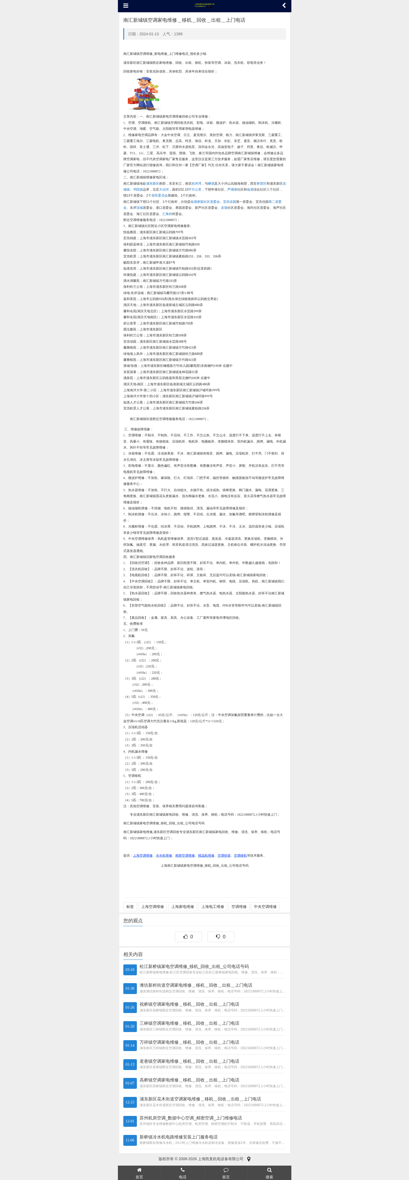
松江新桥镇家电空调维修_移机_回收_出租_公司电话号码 (194, 966)
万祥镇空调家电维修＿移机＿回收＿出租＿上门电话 (189, 1042)
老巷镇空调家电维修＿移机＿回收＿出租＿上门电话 (189, 1061)
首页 (139, 1172)
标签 (130, 906)
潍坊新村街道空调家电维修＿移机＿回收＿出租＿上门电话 (196, 985)
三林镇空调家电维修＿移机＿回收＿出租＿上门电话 (189, 1023)
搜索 (269, 1172)
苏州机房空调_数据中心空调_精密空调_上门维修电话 (191, 1118)
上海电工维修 (212, 906)
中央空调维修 (265, 906)
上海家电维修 (182, 906)
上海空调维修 (152, 906)
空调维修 (239, 906)
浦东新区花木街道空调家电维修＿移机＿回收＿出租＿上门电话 (200, 1099)
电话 (182, 1172)
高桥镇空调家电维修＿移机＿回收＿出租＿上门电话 (189, 1080)
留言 (226, 1172)
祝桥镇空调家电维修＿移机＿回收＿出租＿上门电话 (189, 1004)
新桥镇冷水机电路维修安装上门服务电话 (179, 1137)
